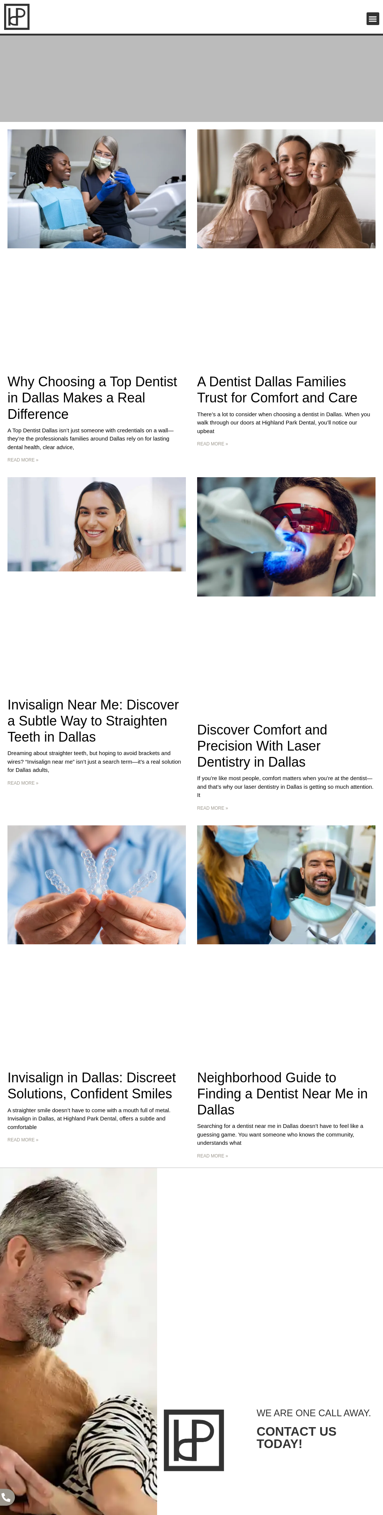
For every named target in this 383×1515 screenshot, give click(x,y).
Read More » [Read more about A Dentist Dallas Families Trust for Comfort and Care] (212, 444)
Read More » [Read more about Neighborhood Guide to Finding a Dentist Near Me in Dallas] (212, 1156)
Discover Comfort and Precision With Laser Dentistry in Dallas (262, 746)
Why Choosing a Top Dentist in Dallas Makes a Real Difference (92, 397)
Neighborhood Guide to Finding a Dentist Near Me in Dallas (282, 1093)
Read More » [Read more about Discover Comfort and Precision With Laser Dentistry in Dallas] (212, 808)
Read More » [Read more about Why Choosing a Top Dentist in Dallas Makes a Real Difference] (23, 460)
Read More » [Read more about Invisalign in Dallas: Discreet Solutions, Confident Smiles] (23, 1140)
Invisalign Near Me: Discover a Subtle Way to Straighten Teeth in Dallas (93, 721)
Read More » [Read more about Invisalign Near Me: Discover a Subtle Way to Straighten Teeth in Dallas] (23, 783)
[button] (373, 18)
